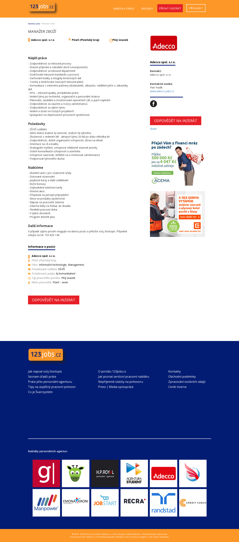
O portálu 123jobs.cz (112, 371)
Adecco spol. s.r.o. (43, 40)
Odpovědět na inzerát (53, 299)
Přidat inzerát (170, 8)
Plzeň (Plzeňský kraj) (85, 40)
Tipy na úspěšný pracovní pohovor (52, 387)
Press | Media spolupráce (116, 387)
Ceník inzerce (177, 387)
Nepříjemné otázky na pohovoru (120, 382)
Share (153, 128)
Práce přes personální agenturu (50, 382)
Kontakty (174, 371)
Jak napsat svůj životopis (45, 371)
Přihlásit (196, 8)
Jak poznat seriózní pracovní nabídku (123, 377)
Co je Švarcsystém (40, 392)
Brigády (147, 8)
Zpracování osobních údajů (186, 382)
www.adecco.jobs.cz (162, 91)
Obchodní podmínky (182, 377)
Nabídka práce (123, 8)
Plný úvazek (120, 40)
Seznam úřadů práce (42, 377)
